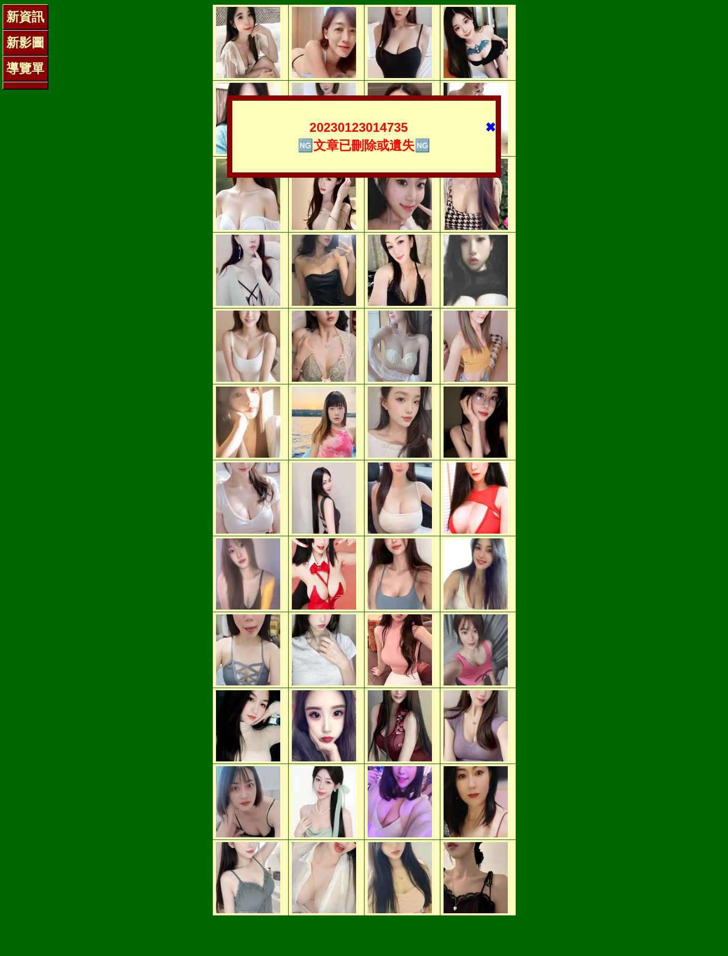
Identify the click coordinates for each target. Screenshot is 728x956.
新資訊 (25, 16)
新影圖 (25, 42)
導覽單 (25, 68)
